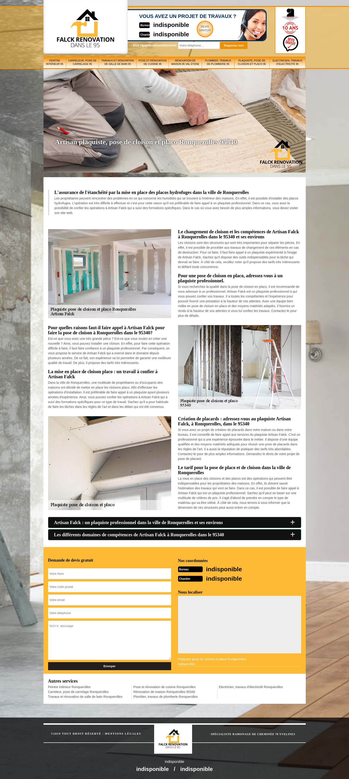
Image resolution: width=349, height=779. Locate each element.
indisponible (161, 24)
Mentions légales (123, 733)
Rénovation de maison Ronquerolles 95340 (164, 691)
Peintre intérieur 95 (54, 62)
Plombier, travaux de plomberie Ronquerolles (165, 696)
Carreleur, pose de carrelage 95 (82, 62)
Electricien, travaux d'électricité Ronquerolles (251, 686)
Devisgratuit (196, 28)
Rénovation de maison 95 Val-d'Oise (185, 62)
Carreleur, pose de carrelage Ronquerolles (78, 691)
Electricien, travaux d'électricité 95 (287, 62)
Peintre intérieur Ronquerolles (69, 686)
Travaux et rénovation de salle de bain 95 (117, 62)
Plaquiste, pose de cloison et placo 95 (252, 62)
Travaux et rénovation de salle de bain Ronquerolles (85, 696)
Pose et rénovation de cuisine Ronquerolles (164, 686)
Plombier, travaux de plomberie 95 (218, 62)
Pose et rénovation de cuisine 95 (152, 62)
